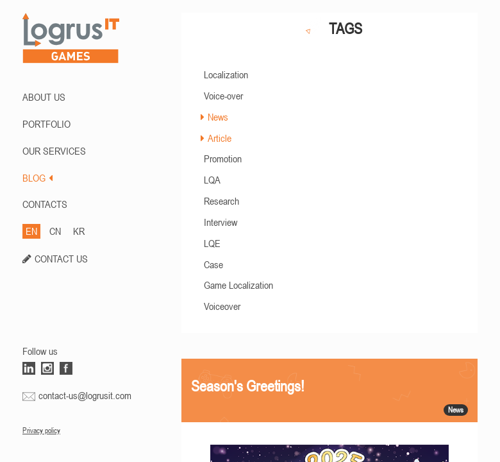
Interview (220, 222)
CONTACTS (44, 204)
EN (31, 231)
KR (79, 231)
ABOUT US (43, 97)
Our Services (54, 151)
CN (55, 231)
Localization (226, 74)
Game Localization (238, 285)
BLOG (37, 178)
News (218, 117)
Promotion (223, 158)
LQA (212, 179)
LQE (212, 243)
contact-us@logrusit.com (84, 395)
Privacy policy (41, 430)
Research (221, 201)
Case (213, 264)
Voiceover (222, 306)
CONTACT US (61, 258)
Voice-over (223, 95)
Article (219, 138)
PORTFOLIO (46, 124)
